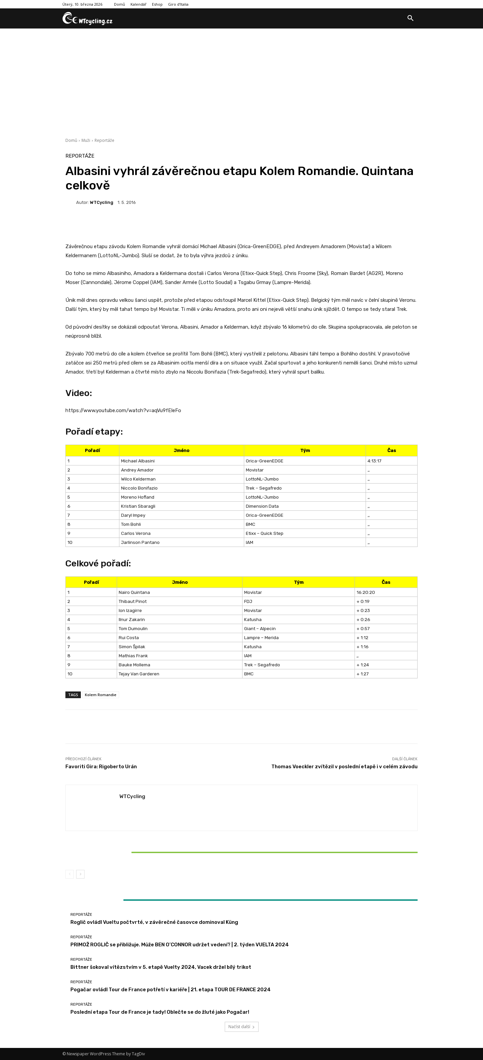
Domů (71, 140)
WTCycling (101, 202)
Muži (86, 140)
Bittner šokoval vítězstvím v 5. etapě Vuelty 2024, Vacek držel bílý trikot (123, 852)
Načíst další (241, 1026)
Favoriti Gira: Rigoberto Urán (101, 767)
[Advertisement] (241, 79)
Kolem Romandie (100, 694)
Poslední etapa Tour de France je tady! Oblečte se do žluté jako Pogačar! (159, 1012)
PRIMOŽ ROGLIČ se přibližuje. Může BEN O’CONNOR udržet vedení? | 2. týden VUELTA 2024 (179, 945)
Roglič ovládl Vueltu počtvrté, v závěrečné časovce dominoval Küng (154, 922)
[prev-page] (69, 874)
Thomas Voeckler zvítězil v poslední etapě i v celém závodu (344, 767)
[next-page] (80, 874)
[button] (410, 18)
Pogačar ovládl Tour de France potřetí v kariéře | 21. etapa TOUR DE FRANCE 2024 (170, 990)
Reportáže (104, 140)
